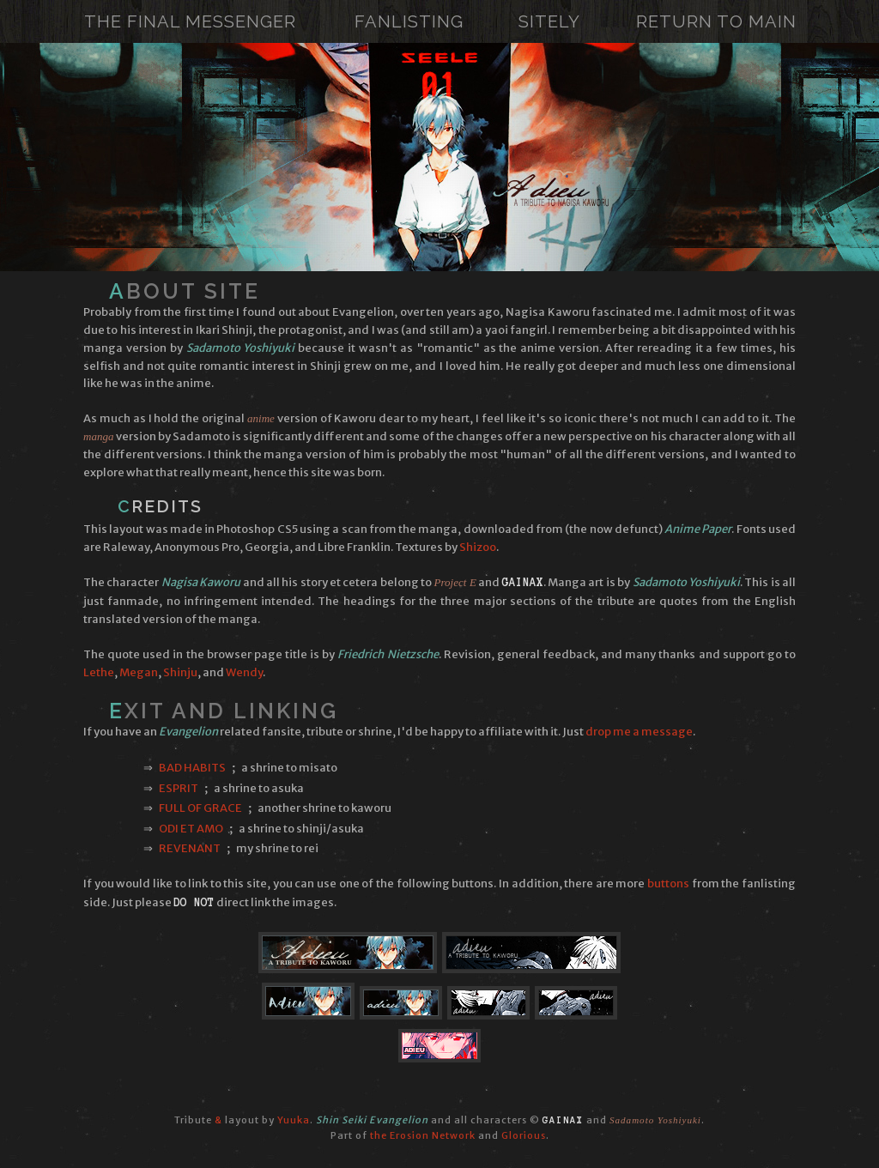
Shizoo (477, 547)
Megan (138, 672)
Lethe (98, 672)
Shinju (180, 672)
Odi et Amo (191, 828)
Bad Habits (192, 767)
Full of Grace (200, 808)
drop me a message (639, 731)
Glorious (523, 1135)
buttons (668, 883)
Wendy (244, 672)
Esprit (178, 788)
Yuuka (293, 1120)
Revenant (190, 848)
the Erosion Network (423, 1135)
